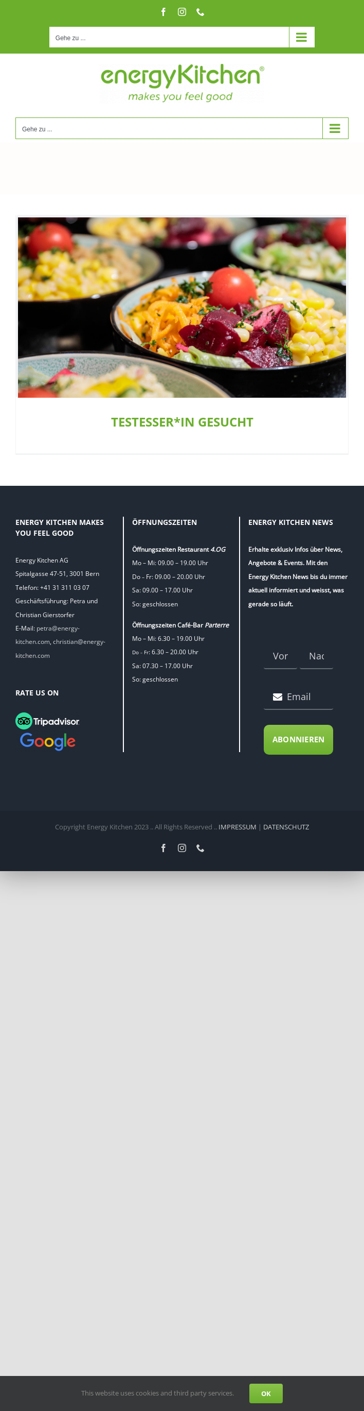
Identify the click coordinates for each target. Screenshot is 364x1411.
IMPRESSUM (238, 826)
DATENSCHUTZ (286, 826)
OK (266, 1393)
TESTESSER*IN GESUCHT (182, 421)
